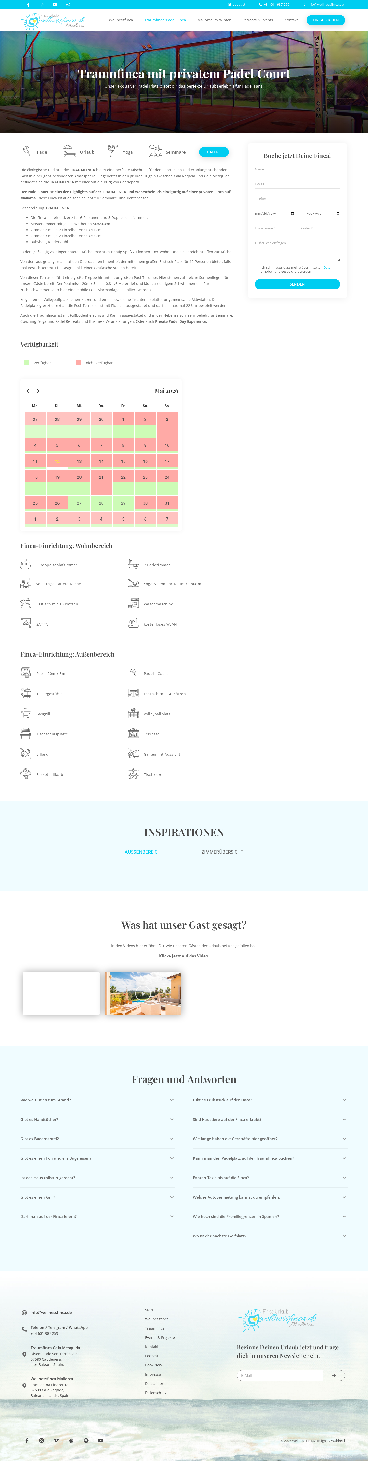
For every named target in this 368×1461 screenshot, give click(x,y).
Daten (327, 267)
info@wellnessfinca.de (51, 1312)
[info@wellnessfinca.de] (24, 1313)
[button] (143, 993)
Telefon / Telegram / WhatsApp (59, 1327)
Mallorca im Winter (214, 19)
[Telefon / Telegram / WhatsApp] (24, 1329)
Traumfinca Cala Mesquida (55, 1347)
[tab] (142, 851)
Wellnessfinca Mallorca (52, 1378)
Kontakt (291, 19)
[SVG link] (53, 20)
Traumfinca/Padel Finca (165, 19)
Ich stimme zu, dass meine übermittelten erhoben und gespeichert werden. (296, 269)
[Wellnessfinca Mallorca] (24, 1385)
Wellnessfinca (121, 19)
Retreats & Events (257, 19)
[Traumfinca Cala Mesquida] (24, 1354)
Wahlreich (338, 1440)
